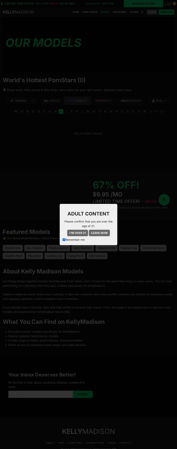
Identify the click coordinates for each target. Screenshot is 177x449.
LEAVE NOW (99, 233)
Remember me (75, 239)
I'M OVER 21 (77, 233)
